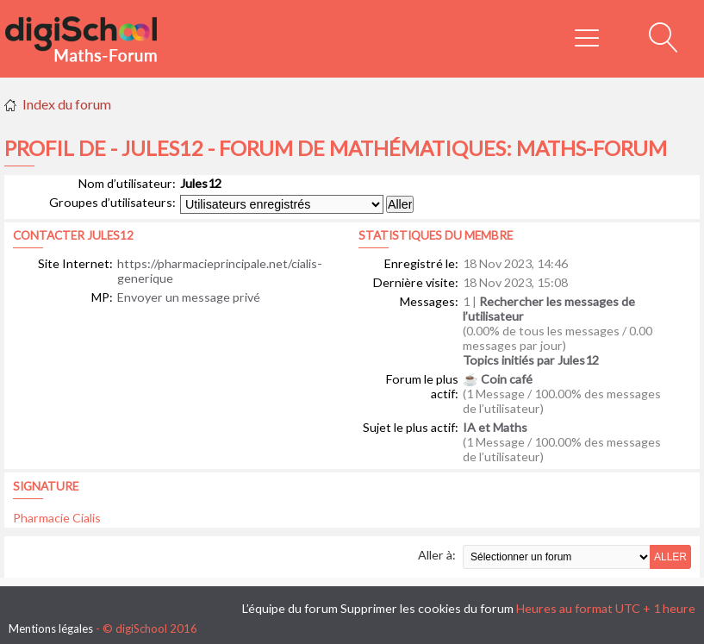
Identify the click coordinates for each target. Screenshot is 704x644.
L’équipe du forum (290, 608)
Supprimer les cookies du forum (427, 608)
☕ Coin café (498, 379)
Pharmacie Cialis (57, 517)
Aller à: (437, 554)
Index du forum (66, 104)
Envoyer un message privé (188, 297)
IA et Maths (495, 427)
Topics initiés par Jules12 (531, 360)
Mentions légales (51, 628)
